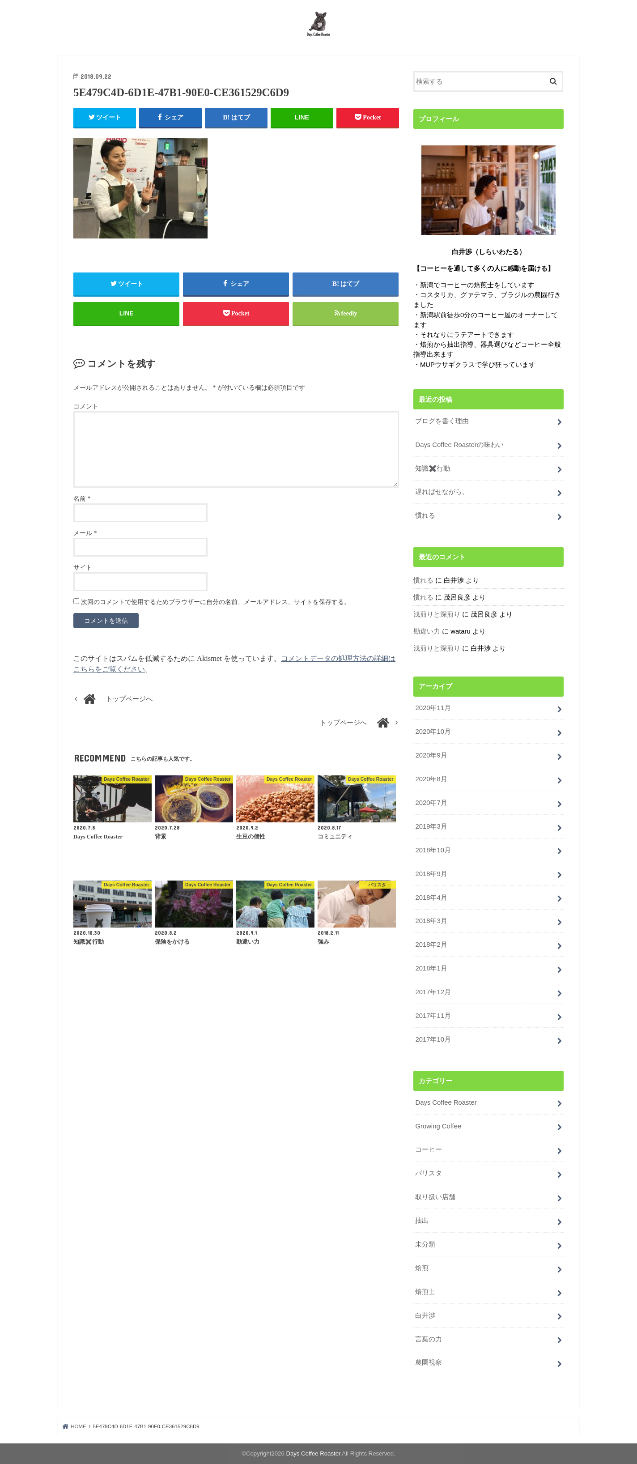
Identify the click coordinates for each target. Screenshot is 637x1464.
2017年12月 (432, 992)
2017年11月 (432, 1015)
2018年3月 (431, 920)
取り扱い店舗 (435, 1196)
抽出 (422, 1220)
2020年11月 (432, 707)
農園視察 (428, 1362)
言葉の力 (428, 1339)
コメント (85, 406)
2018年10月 (432, 850)
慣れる (425, 515)
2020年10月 (432, 731)
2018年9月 (431, 873)
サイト (82, 567)
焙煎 (422, 1268)
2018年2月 (431, 944)
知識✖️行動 (432, 468)
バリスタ (428, 1173)
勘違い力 (426, 631)
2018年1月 (431, 968)
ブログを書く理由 (442, 421)
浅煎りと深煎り (436, 614)
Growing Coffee (438, 1126)
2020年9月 (431, 755)
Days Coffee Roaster (445, 1102)
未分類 (425, 1244)
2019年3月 (431, 826)
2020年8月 (431, 779)
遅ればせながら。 (442, 491)
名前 (82, 498)
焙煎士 (425, 1291)
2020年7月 (431, 802)
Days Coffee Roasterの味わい (459, 444)
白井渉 (425, 1315)
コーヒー (428, 1149)
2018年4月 (431, 897)
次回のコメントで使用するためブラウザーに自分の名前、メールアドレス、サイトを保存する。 (215, 602)
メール (85, 533)
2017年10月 (432, 1039)
